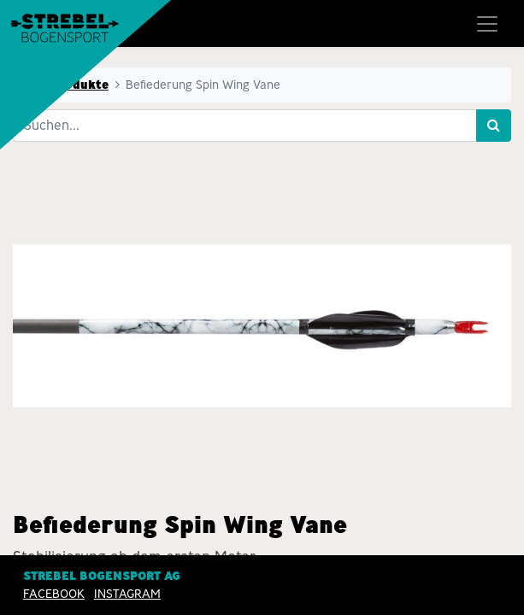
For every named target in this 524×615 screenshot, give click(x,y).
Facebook (54, 593)
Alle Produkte (66, 84)
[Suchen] (493, 125)
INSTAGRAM (127, 593)
